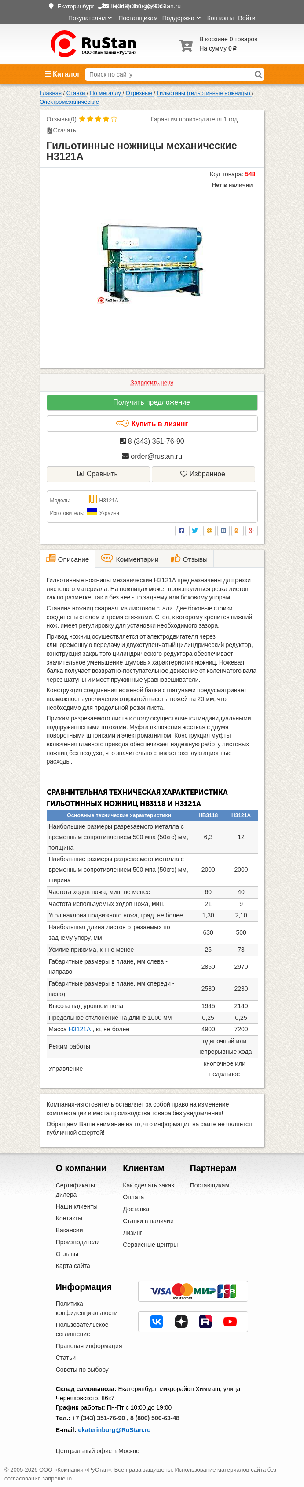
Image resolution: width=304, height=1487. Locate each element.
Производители (78, 1242)
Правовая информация (89, 1345)
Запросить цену (152, 382)
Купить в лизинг (151, 423)
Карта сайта (73, 1265)
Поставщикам (138, 18)
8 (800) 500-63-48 (154, 1417)
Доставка (136, 1209)
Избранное (202, 474)
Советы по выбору (82, 1369)
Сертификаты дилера (75, 1190)
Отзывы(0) (62, 119)
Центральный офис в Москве (97, 1450)
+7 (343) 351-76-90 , (100, 1417)
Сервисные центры (150, 1244)
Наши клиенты (77, 1206)
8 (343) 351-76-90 (152, 441)
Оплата (133, 1197)
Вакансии (69, 1230)
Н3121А (80, 1029)
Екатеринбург (75, 6)
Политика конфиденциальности (87, 1308)
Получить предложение (151, 402)
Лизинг (132, 1232)
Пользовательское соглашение (82, 1329)
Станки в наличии (148, 1220)
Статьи (66, 1357)
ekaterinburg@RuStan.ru (114, 1429)
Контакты (220, 18)
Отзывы (67, 1253)
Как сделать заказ (148, 1185)
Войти (246, 18)
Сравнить (97, 474)
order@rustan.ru (152, 456)
